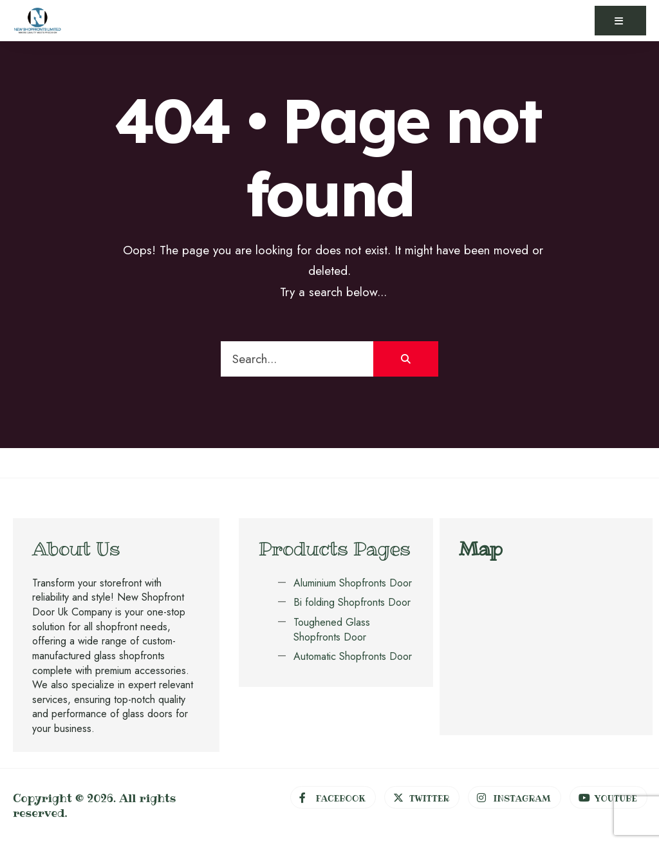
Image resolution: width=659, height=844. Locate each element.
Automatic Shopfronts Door (352, 656)
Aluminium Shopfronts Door (352, 583)
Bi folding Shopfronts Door (352, 602)
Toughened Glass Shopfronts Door (331, 629)
